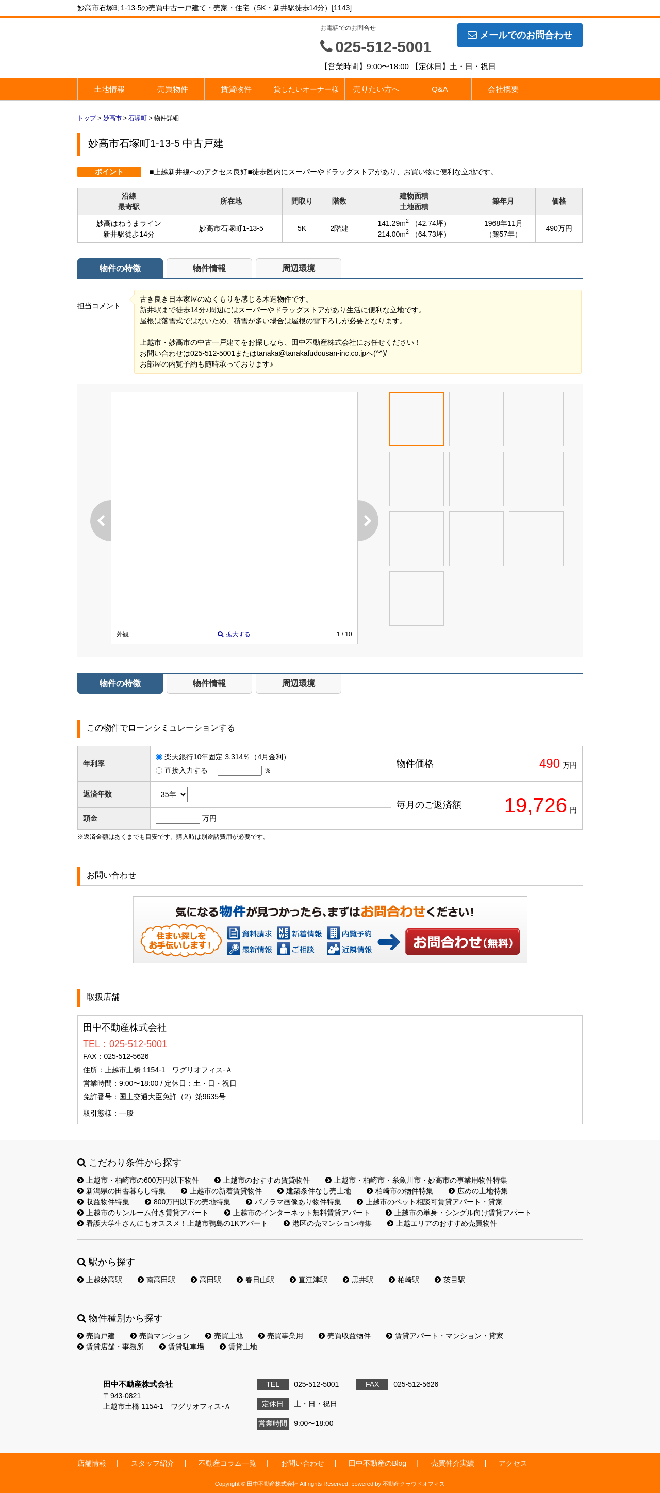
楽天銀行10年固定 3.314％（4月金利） (227, 757)
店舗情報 (91, 1463)
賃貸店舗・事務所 (110, 1346)
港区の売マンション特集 (328, 1223)
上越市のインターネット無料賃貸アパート (297, 1212)
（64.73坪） (431, 234)
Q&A (440, 89)
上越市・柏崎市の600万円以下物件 (138, 1180)
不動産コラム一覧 (227, 1463)
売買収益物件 (345, 1336)
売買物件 (172, 89)
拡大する (234, 634)
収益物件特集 (103, 1202)
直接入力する (186, 770)
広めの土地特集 (478, 1191)
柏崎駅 (404, 1279)
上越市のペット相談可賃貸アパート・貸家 (430, 1202)
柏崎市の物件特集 (400, 1191)
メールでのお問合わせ (520, 35)
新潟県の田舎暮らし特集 (121, 1191)
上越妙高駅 (99, 1279)
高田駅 (206, 1279)
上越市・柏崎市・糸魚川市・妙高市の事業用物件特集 (416, 1180)
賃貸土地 (238, 1346)
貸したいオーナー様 (306, 89)
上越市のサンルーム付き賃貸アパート (143, 1212)
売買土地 (224, 1336)
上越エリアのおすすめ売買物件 (442, 1223)
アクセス (513, 1463)
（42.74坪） (431, 223)
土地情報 (109, 89)
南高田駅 (156, 1279)
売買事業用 (280, 1336)
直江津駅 (308, 1279)
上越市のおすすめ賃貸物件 (262, 1180)
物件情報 (209, 268)
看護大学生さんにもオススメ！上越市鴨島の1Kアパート (172, 1223)
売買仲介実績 (452, 1463)
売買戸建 (96, 1336)
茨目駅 (450, 1279)
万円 (209, 818)
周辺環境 (298, 268)
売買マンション (160, 1336)
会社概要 (503, 89)
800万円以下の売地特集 (187, 1202)
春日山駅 (255, 1279)
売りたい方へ (376, 89)
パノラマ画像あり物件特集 (293, 1202)
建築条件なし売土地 (314, 1191)
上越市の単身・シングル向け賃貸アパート (459, 1212)
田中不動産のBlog (377, 1463)
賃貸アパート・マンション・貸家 (444, 1336)
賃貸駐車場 (181, 1346)
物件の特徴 (120, 268)
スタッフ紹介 (152, 1463)
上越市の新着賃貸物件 (221, 1191)
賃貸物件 (236, 89)
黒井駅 (358, 1279)
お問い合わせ (463, 941)
